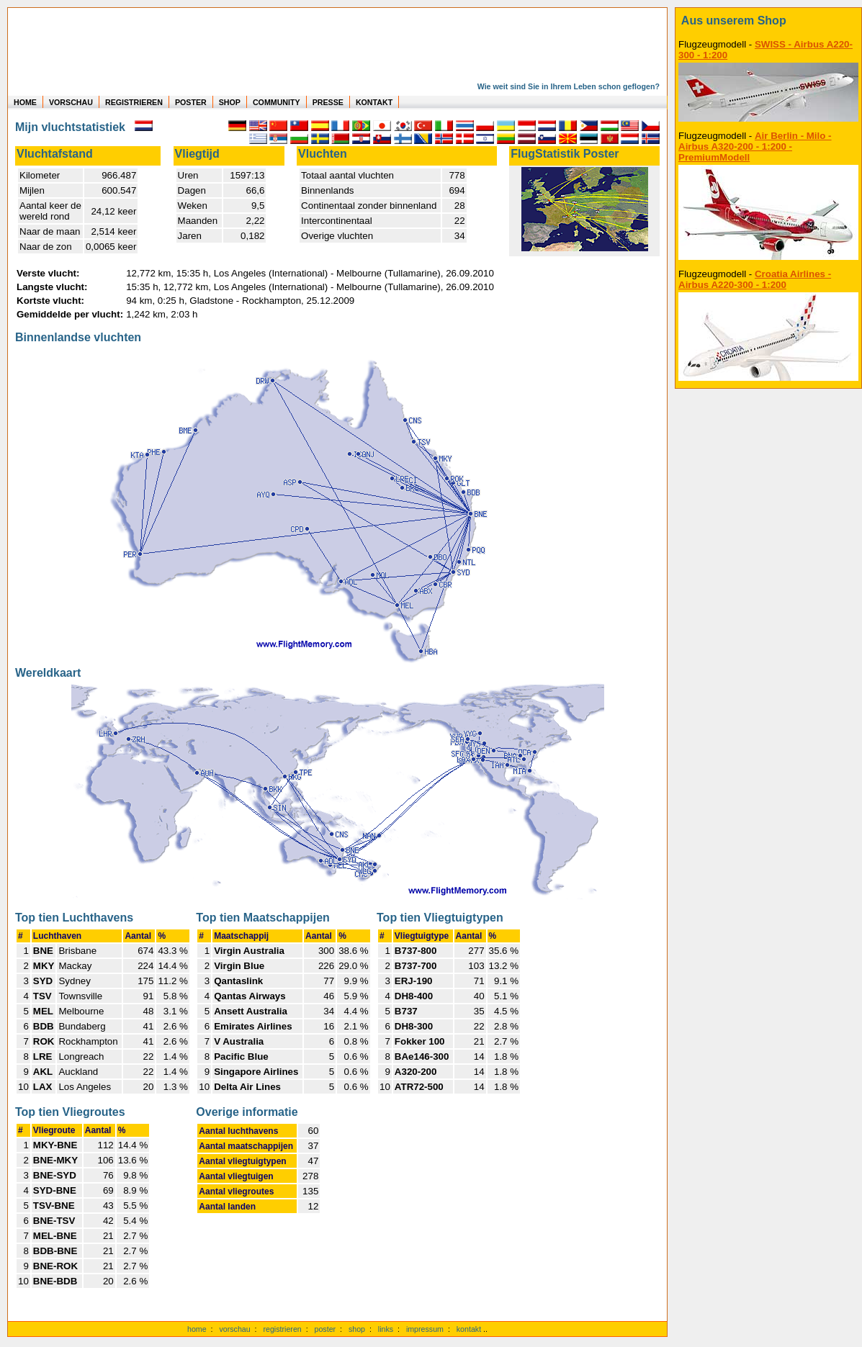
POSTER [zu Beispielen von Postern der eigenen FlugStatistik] (191, 102)
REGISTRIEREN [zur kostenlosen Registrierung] (134, 102)
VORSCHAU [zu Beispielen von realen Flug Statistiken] (71, 102)
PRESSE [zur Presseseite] (328, 102)
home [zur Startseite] (197, 1329)
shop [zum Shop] (357, 1329)
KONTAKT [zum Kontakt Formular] (374, 102)
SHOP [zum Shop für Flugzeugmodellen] (230, 102)
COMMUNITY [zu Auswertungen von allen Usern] (276, 102)
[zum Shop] (768, 20)
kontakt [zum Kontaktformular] (469, 1329)
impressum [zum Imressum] (425, 1329)
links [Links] (385, 1329)
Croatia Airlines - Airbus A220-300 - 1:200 (754, 279)
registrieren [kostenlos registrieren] (282, 1329)
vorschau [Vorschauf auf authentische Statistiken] (234, 1329)
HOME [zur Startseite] (25, 102)
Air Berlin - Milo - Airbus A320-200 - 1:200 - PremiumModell (755, 146)
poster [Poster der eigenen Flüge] (325, 1329)
